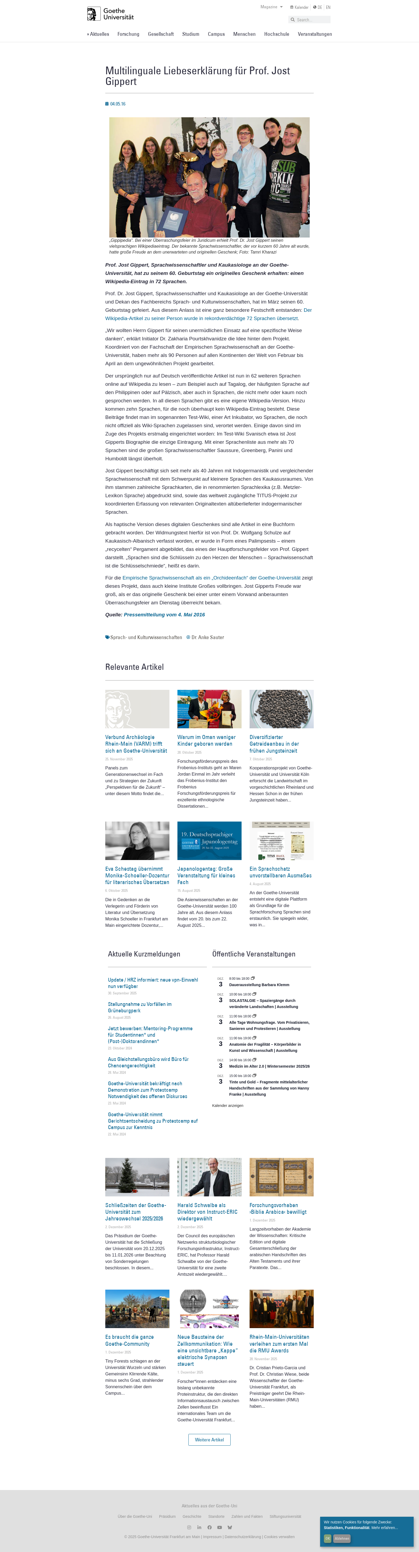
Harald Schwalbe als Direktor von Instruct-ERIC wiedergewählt (207, 1211)
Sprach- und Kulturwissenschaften (146, 637)
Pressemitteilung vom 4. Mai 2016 (164, 614)
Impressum (212, 1537)
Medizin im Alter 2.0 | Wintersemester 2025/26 (269, 1066)
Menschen (244, 34)
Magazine (272, 6)
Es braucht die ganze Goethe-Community (129, 1340)
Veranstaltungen (315, 34)
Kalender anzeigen (227, 1105)
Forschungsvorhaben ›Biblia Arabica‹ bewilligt (278, 1208)
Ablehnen (342, 1538)
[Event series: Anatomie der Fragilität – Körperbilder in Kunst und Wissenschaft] (254, 1038)
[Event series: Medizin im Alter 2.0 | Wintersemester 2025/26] (254, 1060)
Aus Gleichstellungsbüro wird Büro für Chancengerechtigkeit (148, 1062)
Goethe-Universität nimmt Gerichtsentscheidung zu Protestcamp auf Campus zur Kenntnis (153, 1121)
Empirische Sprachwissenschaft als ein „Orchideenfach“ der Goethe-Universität (211, 578)
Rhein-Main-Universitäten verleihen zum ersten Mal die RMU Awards (279, 1343)
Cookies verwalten (279, 1537)
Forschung (128, 34)
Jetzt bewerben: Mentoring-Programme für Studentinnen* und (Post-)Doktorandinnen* (150, 1035)
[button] (209, 1440)
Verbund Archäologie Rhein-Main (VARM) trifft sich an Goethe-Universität (136, 743)
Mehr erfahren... (384, 1528)
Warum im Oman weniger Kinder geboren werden (206, 740)
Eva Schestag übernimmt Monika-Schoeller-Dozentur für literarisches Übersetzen (137, 875)
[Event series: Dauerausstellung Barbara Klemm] (253, 979)
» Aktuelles (98, 34)
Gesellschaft (161, 34)
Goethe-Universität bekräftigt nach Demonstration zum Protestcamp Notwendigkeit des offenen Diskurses (147, 1090)
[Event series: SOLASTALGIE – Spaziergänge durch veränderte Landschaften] (254, 994)
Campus (216, 34)
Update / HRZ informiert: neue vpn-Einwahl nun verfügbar (153, 983)
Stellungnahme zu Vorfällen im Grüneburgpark (140, 1007)
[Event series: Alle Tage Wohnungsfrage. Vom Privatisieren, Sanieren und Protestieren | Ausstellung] (254, 1016)
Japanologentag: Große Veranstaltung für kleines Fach (206, 875)
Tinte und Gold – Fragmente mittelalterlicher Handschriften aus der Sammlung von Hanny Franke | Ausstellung (269, 1088)
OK (327, 1538)
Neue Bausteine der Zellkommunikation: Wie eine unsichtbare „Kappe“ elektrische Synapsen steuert (207, 1350)
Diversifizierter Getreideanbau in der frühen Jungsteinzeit (274, 743)
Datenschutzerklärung (243, 1537)
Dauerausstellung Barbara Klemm (259, 985)
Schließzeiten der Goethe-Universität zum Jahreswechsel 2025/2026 (135, 1211)
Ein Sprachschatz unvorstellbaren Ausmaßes (281, 872)
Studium (190, 34)
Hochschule (276, 34)
